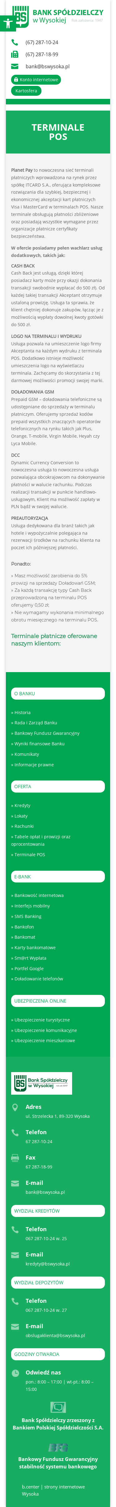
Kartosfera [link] (26, 91)
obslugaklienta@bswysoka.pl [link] (55, 1335)
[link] (8, 23)
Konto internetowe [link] (39, 79)
